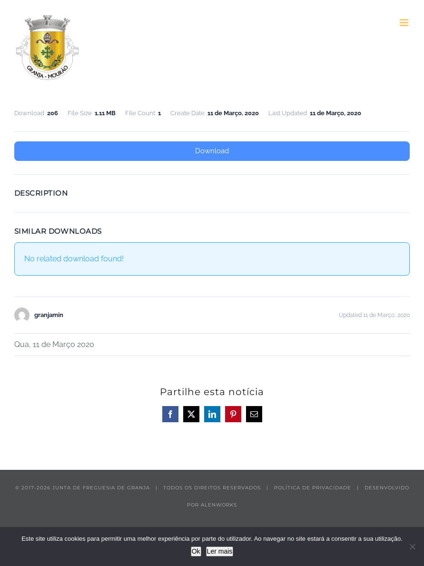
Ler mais (220, 551)
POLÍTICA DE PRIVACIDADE (312, 488)
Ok (196, 551)
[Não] (412, 546)
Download (212, 151)
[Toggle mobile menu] (405, 23)
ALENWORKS (219, 505)
